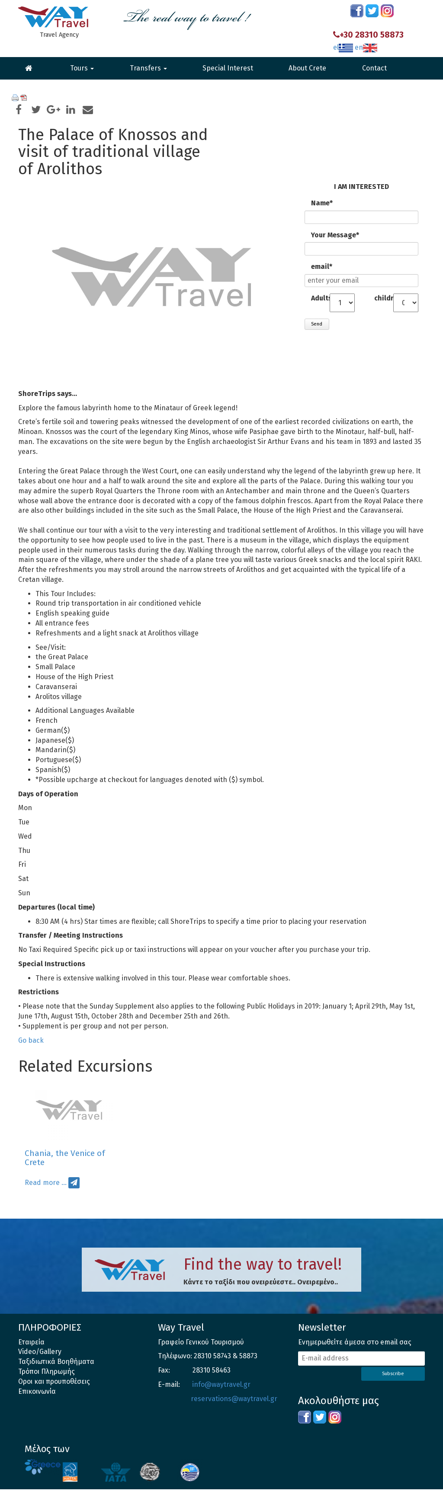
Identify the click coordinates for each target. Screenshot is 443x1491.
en (366, 47)
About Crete (307, 68)
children (383, 298)
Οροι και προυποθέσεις (54, 1383)
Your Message (335, 235)
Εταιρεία (31, 1344)
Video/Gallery (39, 1354)
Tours (82, 68)
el (343, 47)
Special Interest (227, 68)
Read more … (46, 1185)
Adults (320, 299)
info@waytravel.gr (221, 1386)
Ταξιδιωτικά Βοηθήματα (56, 1364)
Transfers (148, 68)
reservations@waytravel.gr (234, 1400)
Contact (374, 68)
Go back (31, 1042)
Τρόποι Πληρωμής (46, 1373)
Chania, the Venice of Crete (65, 1159)
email (329, 267)
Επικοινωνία (37, 1393)
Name (329, 204)
